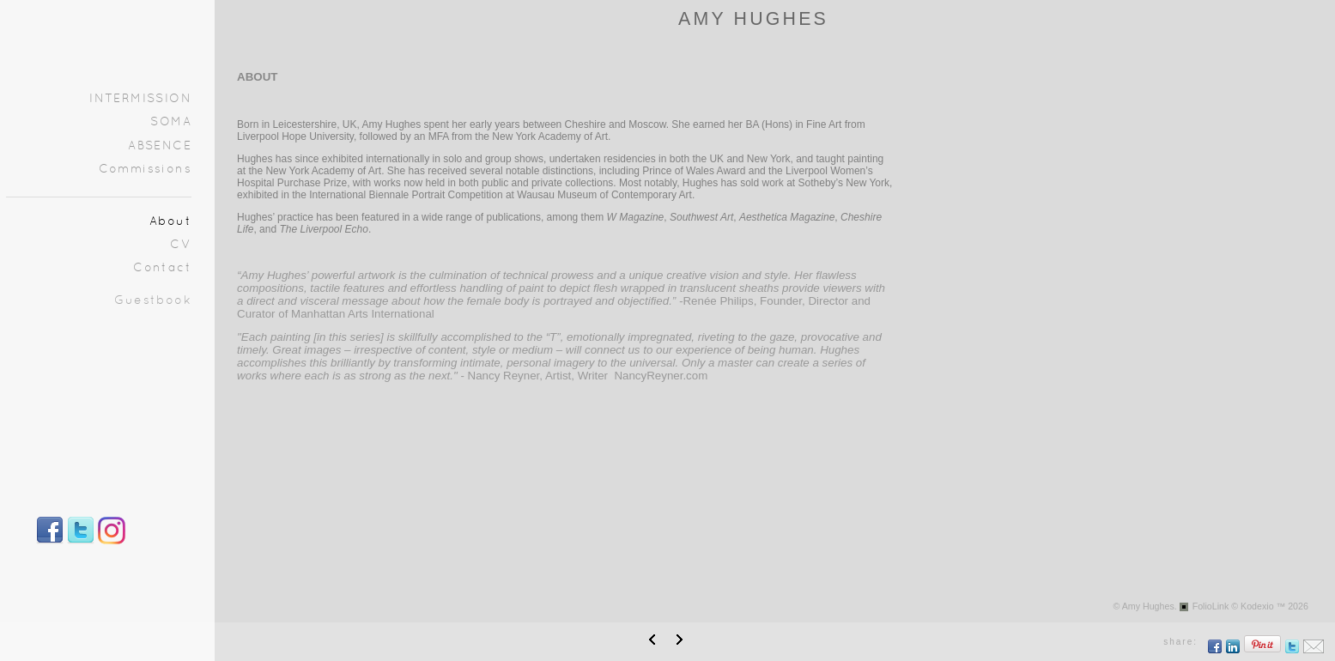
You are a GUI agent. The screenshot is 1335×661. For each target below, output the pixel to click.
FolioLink (1210, 606)
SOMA (170, 122)
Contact (162, 268)
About (170, 221)
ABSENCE (159, 146)
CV (180, 245)
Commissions (145, 169)
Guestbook (152, 300)
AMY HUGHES (753, 19)
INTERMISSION (140, 99)
